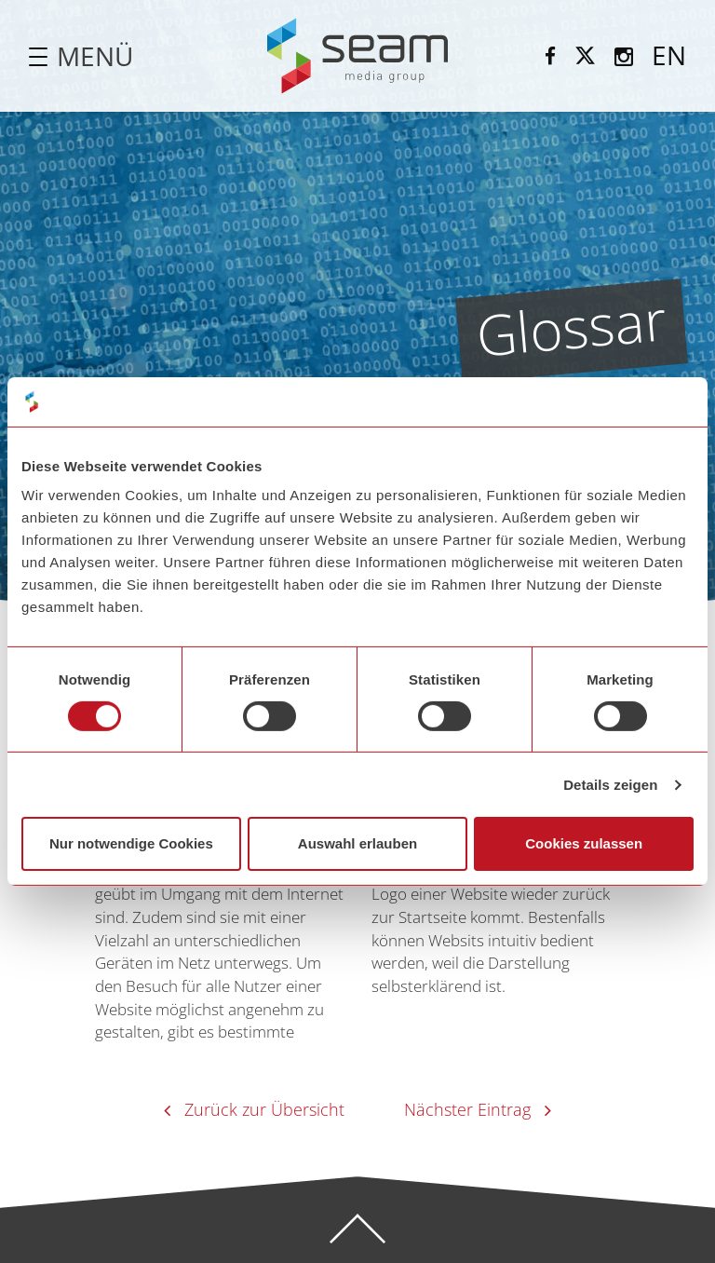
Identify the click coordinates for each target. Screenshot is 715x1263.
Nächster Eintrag (467, 1109)
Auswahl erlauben (357, 843)
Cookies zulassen (583, 843)
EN (669, 55)
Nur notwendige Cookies (131, 843)
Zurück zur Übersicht (264, 1109)
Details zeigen (610, 785)
